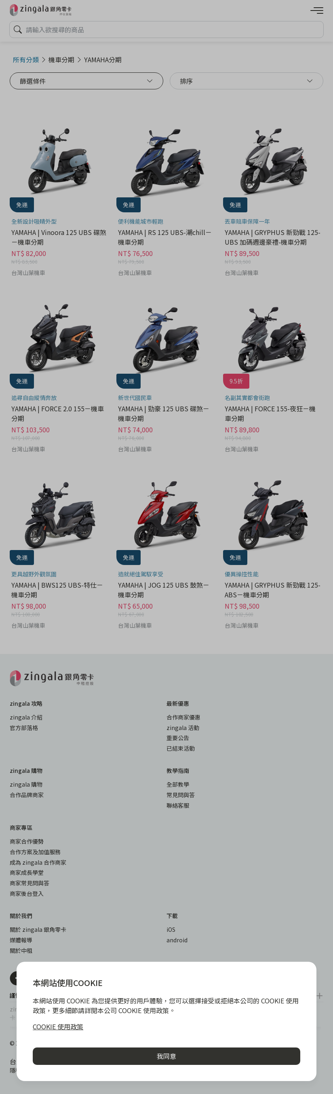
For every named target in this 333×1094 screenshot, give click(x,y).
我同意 (166, 1056)
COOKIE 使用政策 (58, 1026)
